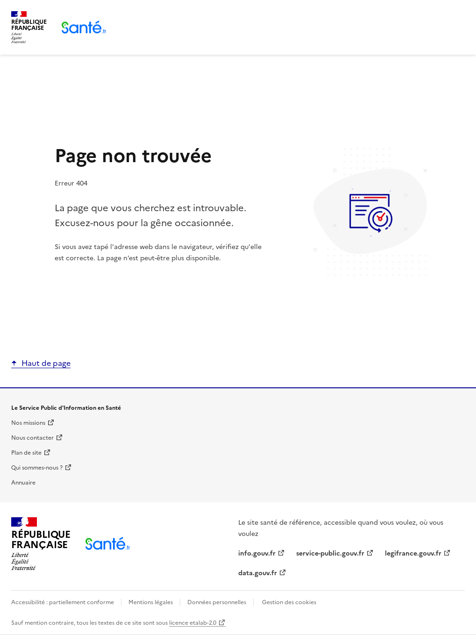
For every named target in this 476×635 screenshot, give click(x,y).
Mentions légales (150, 602)
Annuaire (23, 482)
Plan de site (26, 453)
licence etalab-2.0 (192, 623)
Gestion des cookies (289, 602)
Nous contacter (32, 438)
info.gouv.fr (257, 553)
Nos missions (28, 423)
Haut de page (46, 363)
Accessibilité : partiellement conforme (63, 602)
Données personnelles (217, 602)
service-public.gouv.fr (330, 553)
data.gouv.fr (257, 573)
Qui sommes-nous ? (37, 468)
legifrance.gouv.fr (413, 553)
